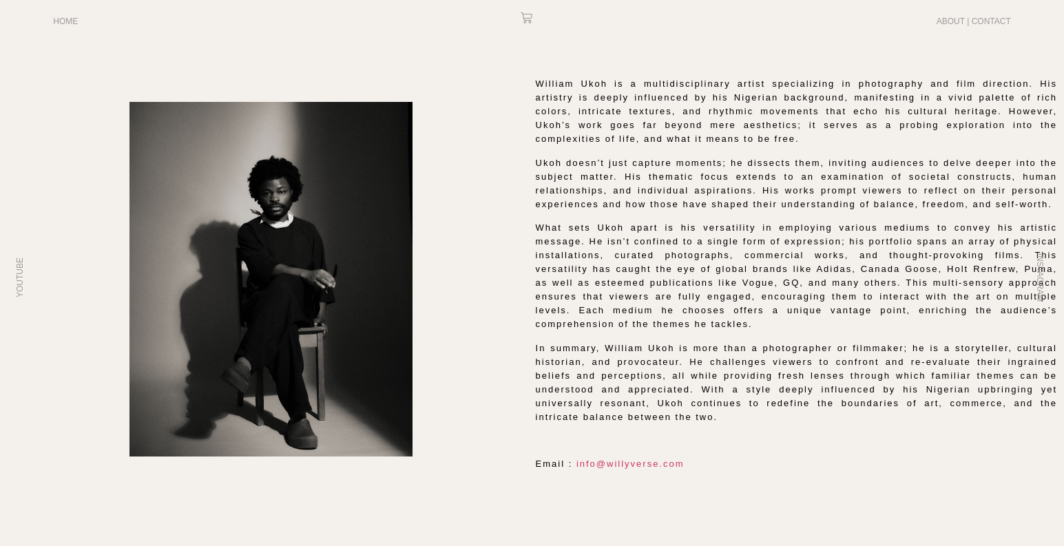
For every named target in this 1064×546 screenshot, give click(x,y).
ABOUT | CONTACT (974, 21)
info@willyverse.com (630, 464)
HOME (65, 21)
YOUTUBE (20, 277)
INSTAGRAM (1040, 277)
